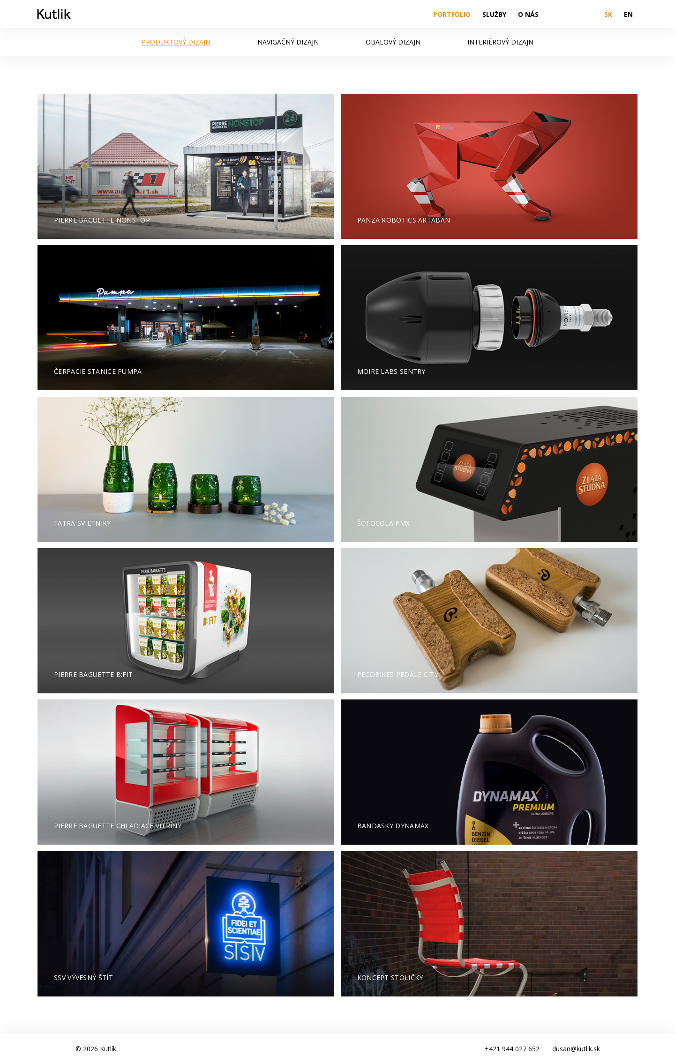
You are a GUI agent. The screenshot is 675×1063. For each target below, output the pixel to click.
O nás (528, 14)
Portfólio (452, 14)
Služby (494, 14)
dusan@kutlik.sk (576, 1048)
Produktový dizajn (176, 41)
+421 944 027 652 (512, 1048)
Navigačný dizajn (288, 41)
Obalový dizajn (393, 41)
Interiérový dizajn (500, 41)
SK (608, 14)
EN (628, 14)
